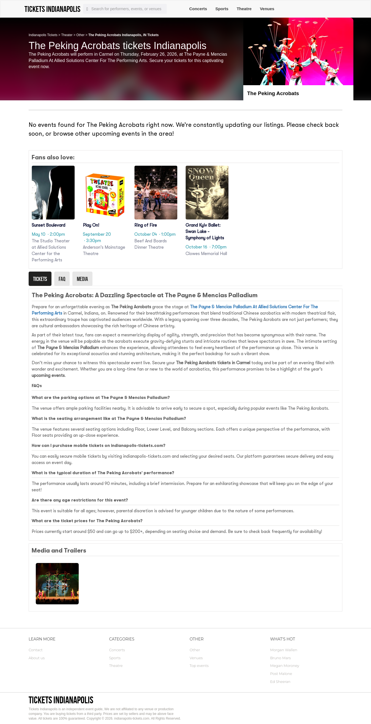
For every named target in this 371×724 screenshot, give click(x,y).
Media (82, 279)
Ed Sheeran (280, 681)
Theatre (244, 8)
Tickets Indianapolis (61, 700)
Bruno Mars (280, 658)
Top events (199, 665)
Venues (267, 8)
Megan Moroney (284, 665)
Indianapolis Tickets (43, 35)
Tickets (40, 279)
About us (37, 658)
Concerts (198, 8)
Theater (66, 35)
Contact (36, 650)
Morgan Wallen (283, 650)
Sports (221, 8)
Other (80, 35)
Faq (62, 279)
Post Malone (281, 673)
